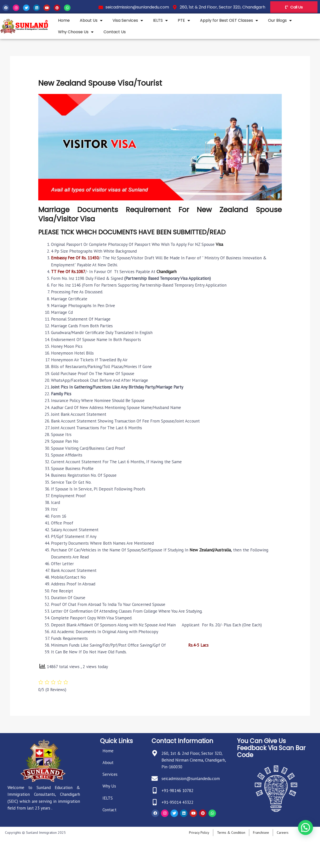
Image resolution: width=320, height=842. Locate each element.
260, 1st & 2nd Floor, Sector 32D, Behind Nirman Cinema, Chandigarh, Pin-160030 (194, 760)
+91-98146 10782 (178, 790)
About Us (91, 20)
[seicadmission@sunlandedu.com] (155, 778)
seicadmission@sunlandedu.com (191, 778)
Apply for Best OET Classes (229, 20)
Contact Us (115, 32)
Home (64, 20)
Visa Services (127, 20)
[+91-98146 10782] (155, 790)
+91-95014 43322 (178, 802)
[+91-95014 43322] (155, 802)
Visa (219, 244)
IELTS (160, 20)
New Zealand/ (202, 550)
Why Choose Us (76, 31)
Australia (223, 550)
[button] (306, 828)
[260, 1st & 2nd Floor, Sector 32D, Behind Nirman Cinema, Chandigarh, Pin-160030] (155, 753)
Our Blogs (280, 20)
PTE (184, 20)
